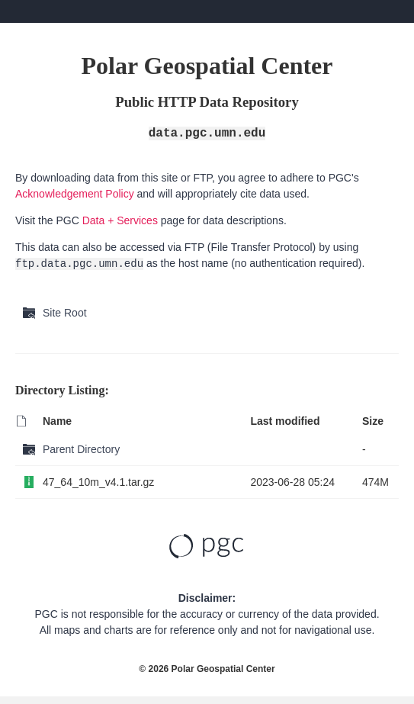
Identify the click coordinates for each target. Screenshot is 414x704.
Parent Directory (81, 449)
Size (373, 421)
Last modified (284, 421)
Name (57, 421)
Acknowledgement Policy (74, 194)
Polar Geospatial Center (223, 669)
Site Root (65, 313)
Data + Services (120, 220)
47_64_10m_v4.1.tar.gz (98, 482)
